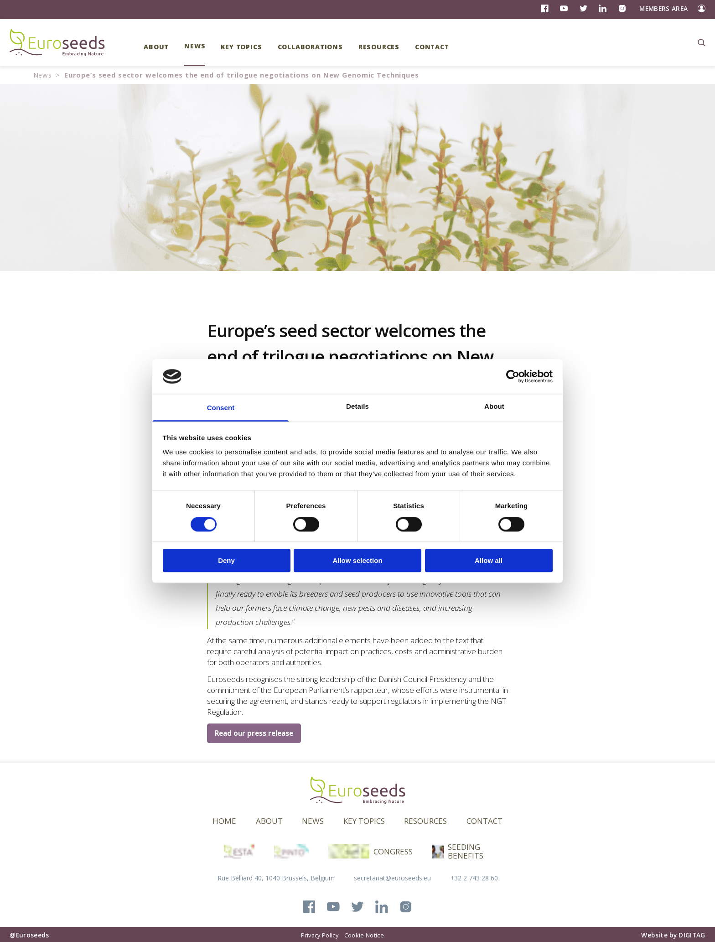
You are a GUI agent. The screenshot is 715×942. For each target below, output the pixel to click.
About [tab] (494, 407)
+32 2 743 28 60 (474, 878)
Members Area (663, 8)
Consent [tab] (221, 408)
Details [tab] (357, 407)
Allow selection (357, 560)
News (42, 74)
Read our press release (254, 733)
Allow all (489, 560)
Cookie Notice (364, 935)
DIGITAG (692, 935)
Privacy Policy (319, 935)
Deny (226, 560)
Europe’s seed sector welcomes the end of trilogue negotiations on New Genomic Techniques (241, 74)
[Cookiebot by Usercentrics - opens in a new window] (513, 376)
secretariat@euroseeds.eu (392, 878)
